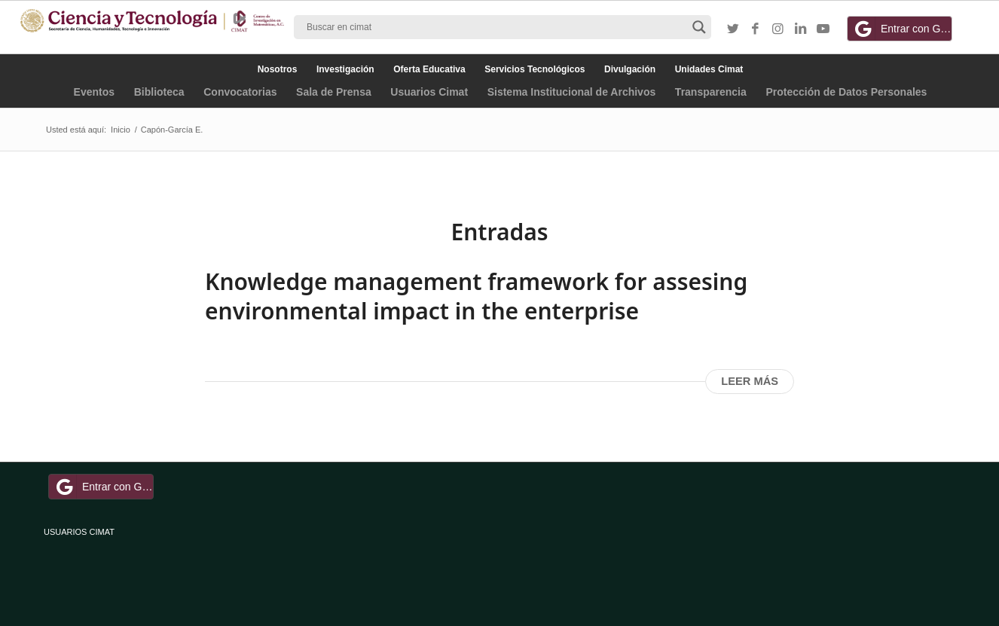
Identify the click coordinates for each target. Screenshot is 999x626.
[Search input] (496, 27)
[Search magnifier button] (699, 27)
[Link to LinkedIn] (801, 29)
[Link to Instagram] (778, 29)
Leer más (749, 381)
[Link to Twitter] (733, 29)
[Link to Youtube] (823, 29)
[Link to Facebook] (755, 29)
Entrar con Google (901, 29)
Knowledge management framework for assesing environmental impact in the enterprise (476, 296)
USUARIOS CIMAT (79, 531)
